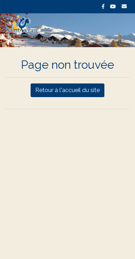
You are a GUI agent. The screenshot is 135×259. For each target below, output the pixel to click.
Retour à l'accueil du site (67, 90)
